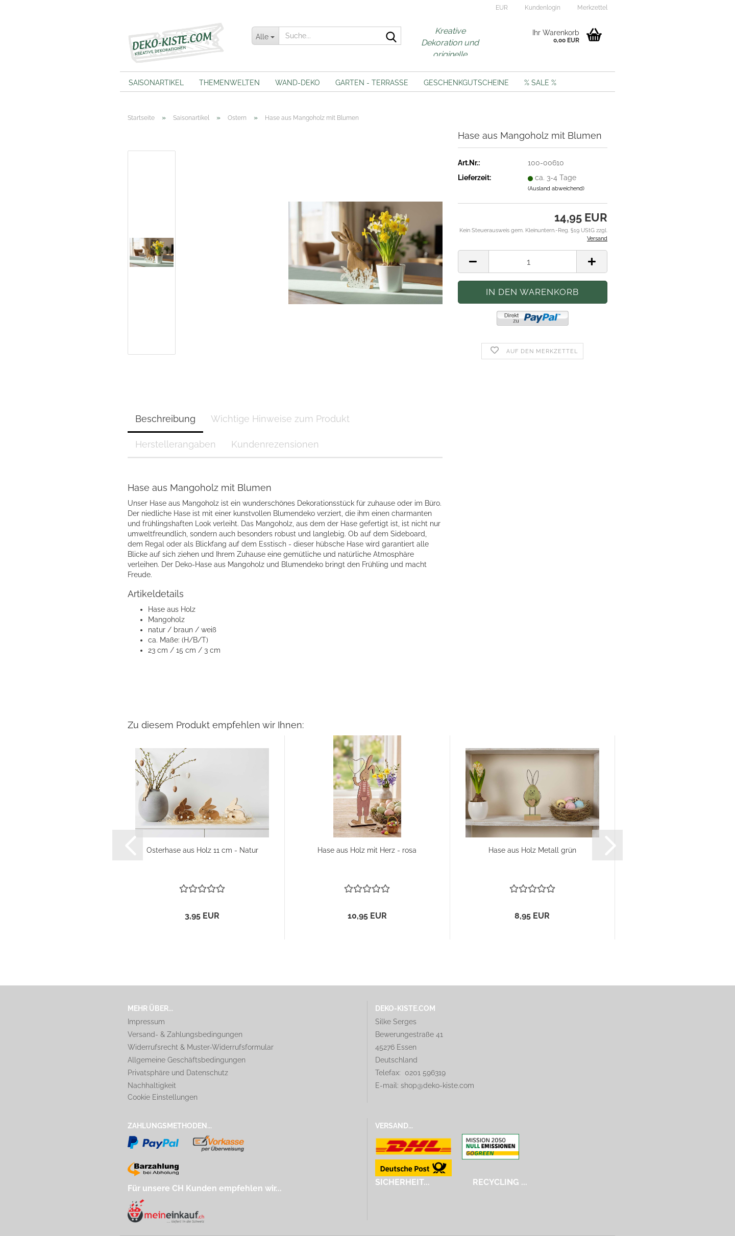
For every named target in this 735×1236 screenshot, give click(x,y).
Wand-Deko (297, 83)
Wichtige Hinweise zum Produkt (280, 418)
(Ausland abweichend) (556, 188)
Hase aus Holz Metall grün (532, 850)
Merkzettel (591, 7)
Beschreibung (165, 418)
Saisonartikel (156, 83)
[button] (500, 7)
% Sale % (540, 83)
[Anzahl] (532, 261)
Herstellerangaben (175, 444)
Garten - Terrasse (371, 83)
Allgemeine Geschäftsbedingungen (187, 1060)
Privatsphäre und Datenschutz (178, 1073)
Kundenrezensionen (275, 444)
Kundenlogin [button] (541, 7)
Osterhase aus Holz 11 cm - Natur (202, 850)
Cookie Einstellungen (163, 1097)
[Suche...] (265, 36)
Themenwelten (229, 83)
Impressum (146, 1022)
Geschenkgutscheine (466, 83)
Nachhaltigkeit (152, 1085)
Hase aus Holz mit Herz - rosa (366, 850)
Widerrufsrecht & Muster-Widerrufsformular (201, 1047)
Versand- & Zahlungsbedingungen (185, 1034)
